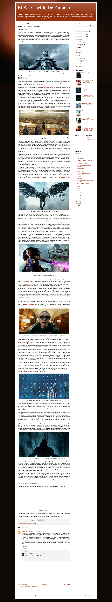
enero (78, 195)
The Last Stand (62, 177)
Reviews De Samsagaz (80, 60)
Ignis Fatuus (78, 50)
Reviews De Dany (79, 58)
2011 (77, 205)
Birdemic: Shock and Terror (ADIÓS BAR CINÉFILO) (87, 104)
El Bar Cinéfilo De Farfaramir (46, 7)
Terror (77, 66)
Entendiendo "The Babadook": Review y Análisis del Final (86, 74)
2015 (77, 198)
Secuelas (20, 523)
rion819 (78, 595)
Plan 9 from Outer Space (82, 171)
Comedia (78, 45)
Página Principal (45, 584)
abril (78, 190)
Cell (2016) (79, 178)
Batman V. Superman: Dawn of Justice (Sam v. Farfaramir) (88, 89)
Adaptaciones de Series (81, 38)
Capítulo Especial (79, 42)
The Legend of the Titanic (82, 163)
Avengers (53, 107)
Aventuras (78, 41)
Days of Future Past (29, 304)
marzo (78, 192)
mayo (78, 188)
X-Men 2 (65, 349)
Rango (83, 110)
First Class (35, 176)
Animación (78, 39)
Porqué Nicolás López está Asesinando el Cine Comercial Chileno (87, 81)
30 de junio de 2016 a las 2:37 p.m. (39, 553)
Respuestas (25, 551)
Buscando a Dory (80, 168)
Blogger (89, 595)
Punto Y (77, 55)
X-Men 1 (61, 467)
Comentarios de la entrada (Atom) (31, 586)
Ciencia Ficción (79, 44)
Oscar (77, 53)
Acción (77, 33)
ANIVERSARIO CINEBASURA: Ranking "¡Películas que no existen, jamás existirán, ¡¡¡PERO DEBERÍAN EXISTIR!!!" (87, 128)
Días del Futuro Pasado (56, 33)
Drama (77, 47)
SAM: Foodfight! (80, 158)
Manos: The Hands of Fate (82, 170)
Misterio (77, 52)
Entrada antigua (66, 584)
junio (78, 157)
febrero (78, 193)
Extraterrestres (79, 49)
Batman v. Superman (58, 168)
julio (78, 155)
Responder (24, 548)
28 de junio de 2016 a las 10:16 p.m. (33, 531)
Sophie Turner (25, 523)
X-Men (34, 523)
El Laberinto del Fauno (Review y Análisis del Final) (88, 96)
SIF (89, 141)
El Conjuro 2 (79, 176)
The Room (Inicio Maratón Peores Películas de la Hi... (84, 174)
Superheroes (30, 523)
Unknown (24, 531)
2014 (77, 200)
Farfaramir (27, 553)
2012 (77, 203)
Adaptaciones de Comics (81, 36)
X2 (41, 104)
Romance (78, 61)
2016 (77, 153)
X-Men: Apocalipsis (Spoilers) (83, 183)
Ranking (77, 57)
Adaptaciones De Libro (80, 34)
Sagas (77, 63)
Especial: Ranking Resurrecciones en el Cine (87, 119)
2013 (77, 201)
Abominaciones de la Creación (82, 31)
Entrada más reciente (22, 584)
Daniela (90, 137)
